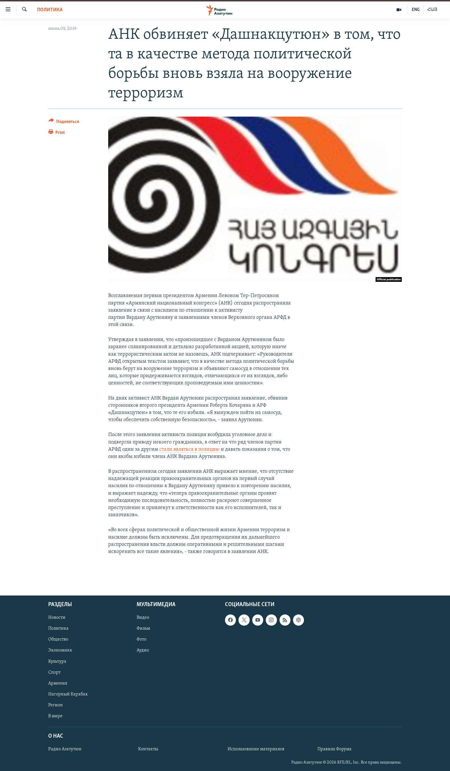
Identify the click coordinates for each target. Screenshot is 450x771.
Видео (143, 618)
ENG (416, 9)
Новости (56, 618)
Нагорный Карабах (68, 694)
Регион (55, 705)
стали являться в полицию (190, 449)
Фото (141, 639)
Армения (57, 683)
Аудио (143, 650)
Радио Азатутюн (65, 749)
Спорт (54, 672)
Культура (57, 661)
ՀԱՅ (432, 9)
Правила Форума (334, 749)
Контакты (148, 749)
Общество (58, 639)
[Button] (64, 122)
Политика (50, 10)
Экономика (60, 650)
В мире (55, 716)
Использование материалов (256, 749)
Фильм (143, 629)
